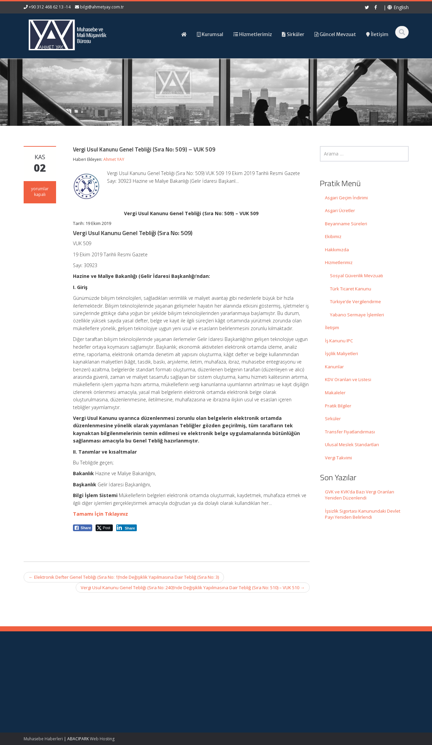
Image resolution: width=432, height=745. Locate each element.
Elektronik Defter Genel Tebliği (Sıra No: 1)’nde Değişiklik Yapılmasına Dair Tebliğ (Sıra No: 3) (124, 577)
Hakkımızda (337, 250)
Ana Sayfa (240, 669)
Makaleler (335, 393)
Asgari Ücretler (340, 210)
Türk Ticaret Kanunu (350, 289)
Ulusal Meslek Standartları (352, 444)
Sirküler (333, 419)
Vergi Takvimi (338, 458)
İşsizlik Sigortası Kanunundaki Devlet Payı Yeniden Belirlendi (362, 514)
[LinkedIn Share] (126, 527)
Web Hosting (102, 739)
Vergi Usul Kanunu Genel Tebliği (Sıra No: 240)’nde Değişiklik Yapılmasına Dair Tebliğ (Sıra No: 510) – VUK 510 (193, 587)
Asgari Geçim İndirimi (346, 198)
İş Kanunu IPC (339, 341)
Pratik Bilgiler (338, 406)
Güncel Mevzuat (246, 688)
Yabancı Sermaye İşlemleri (357, 315)
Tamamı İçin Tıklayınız (100, 514)
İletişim (332, 327)
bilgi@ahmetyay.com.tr (102, 7)
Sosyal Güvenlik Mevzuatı (356, 276)
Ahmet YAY (113, 159)
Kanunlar (334, 367)
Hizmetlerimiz (339, 262)
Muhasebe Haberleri (43, 739)
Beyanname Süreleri (346, 224)
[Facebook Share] (83, 527)
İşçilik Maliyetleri (341, 353)
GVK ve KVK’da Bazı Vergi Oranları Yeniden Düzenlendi (359, 495)
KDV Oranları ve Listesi (348, 379)
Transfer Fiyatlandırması (350, 432)
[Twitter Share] (104, 527)
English (398, 7)
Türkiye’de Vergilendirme (355, 301)
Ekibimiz (333, 236)
